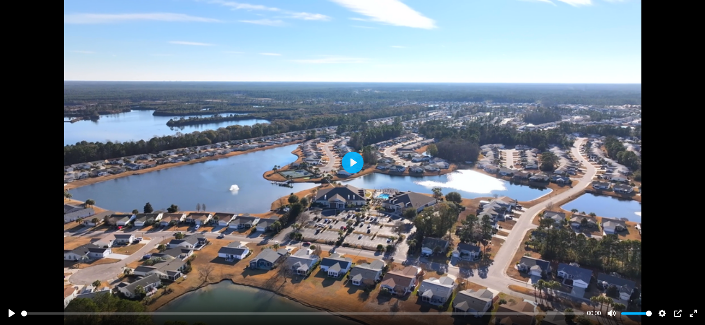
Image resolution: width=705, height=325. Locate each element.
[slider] (302, 313)
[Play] (12, 313)
